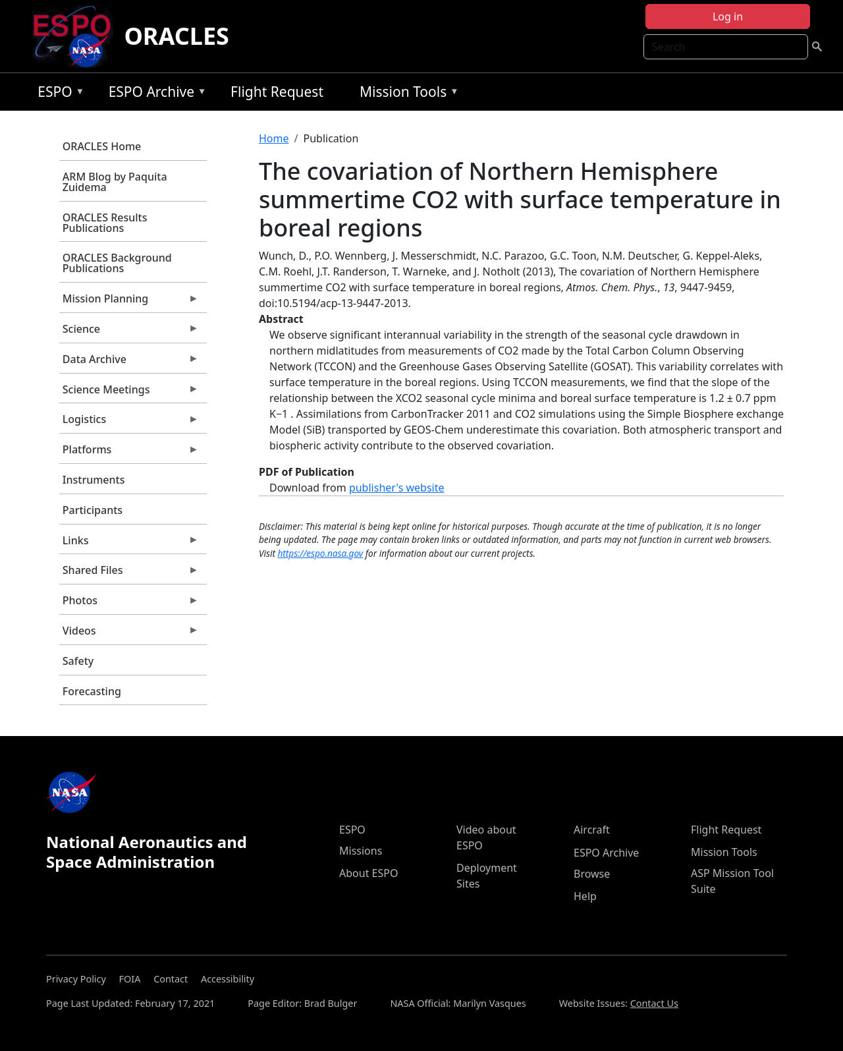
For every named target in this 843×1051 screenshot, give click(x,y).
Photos (129, 603)
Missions (360, 850)
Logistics (129, 422)
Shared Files (129, 573)
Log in (728, 16)
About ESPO (368, 873)
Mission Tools (406, 93)
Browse (592, 873)
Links (129, 543)
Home (274, 138)
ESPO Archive (154, 93)
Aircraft (592, 829)
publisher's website (397, 487)
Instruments (94, 479)
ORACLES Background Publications (117, 262)
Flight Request (277, 91)
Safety (78, 661)
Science (129, 332)
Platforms (129, 452)
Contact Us (654, 1003)
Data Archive (129, 362)
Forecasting (92, 691)
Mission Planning (129, 301)
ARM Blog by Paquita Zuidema (115, 181)
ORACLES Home (102, 146)
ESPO (57, 93)
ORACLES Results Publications (105, 222)
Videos (129, 633)
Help (585, 896)
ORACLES (176, 36)
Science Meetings (129, 392)
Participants (92, 510)
